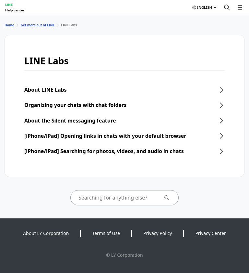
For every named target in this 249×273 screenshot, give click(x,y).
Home (9, 25)
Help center (14, 10)
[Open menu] (239, 7)
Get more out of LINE (38, 25)
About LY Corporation (46, 233)
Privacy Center (210, 233)
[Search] (226, 7)
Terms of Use (106, 233)
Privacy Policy (157, 233)
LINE (9, 4)
